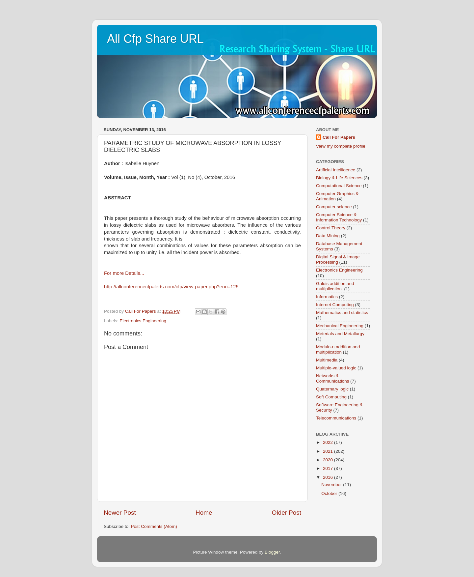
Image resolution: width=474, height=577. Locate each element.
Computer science (334, 206)
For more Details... (124, 273)
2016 (328, 477)
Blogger (272, 552)
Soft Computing (331, 396)
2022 (328, 442)
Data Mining (328, 235)
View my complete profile (340, 146)
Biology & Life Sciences (339, 177)
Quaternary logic (332, 389)
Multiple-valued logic (336, 367)
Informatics (327, 296)
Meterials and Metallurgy (340, 333)
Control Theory (330, 227)
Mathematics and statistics (342, 312)
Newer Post (120, 512)
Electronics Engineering (142, 320)
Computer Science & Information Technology (339, 217)
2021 (328, 451)
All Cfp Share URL (155, 38)
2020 (328, 459)
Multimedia (326, 360)
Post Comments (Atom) (154, 526)
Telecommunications (336, 418)
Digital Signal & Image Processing (338, 259)
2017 (328, 468)
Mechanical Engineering (339, 325)
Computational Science (339, 185)
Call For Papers (339, 137)
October (329, 493)
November (332, 484)
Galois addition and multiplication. (335, 286)
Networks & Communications (332, 378)
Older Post (286, 512)
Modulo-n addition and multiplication (338, 349)
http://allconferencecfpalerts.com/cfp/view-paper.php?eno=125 (171, 286)
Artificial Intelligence (335, 169)
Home (204, 512)
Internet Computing (335, 304)
